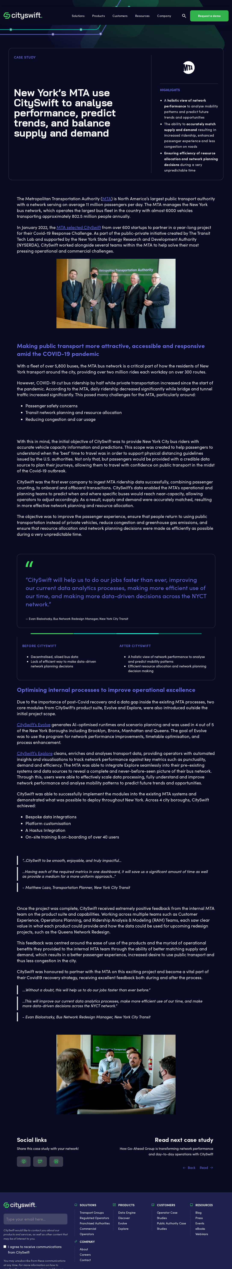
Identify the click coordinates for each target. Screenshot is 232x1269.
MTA (106, 198)
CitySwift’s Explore (35, 753)
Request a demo (209, 16)
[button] (78, 16)
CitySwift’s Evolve (33, 724)
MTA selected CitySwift (79, 227)
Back (191, 1167)
